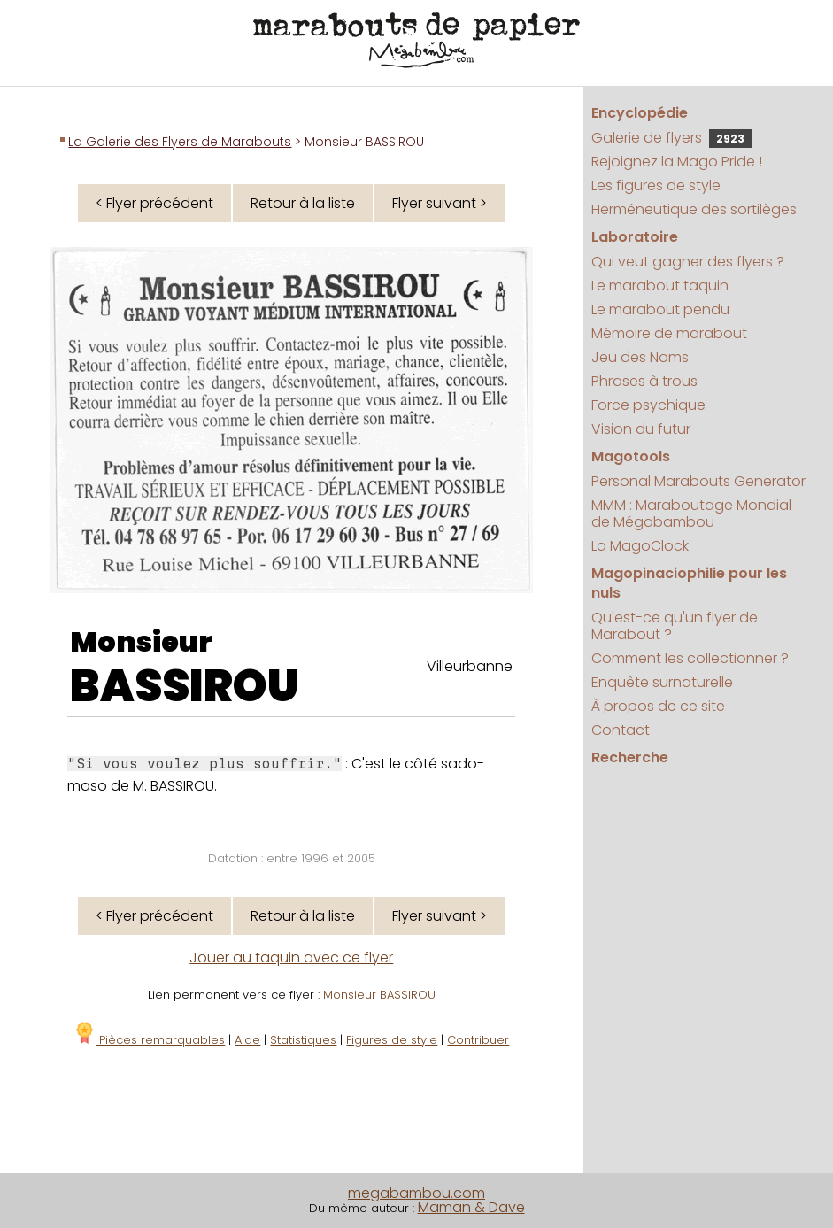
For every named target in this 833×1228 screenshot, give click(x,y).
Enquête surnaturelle (662, 682)
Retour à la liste (303, 203)
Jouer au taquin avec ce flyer (291, 957)
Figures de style (391, 1039)
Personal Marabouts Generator (698, 481)
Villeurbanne (470, 666)
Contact (620, 730)
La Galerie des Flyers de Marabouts (179, 142)
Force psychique (648, 405)
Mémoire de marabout (669, 333)
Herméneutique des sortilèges (694, 209)
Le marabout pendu (660, 309)
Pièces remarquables (149, 1039)
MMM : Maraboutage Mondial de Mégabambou (691, 513)
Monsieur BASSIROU (379, 994)
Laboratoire (634, 237)
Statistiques (303, 1039)
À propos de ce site (658, 706)
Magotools (630, 456)
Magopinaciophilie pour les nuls (689, 583)
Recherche (629, 757)
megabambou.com (416, 1193)
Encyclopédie (639, 113)
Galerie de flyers (671, 137)
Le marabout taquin (660, 285)
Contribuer (478, 1039)
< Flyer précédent (154, 203)
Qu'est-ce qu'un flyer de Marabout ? (674, 626)
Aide (247, 1039)
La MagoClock (640, 546)
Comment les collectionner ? (690, 658)
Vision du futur (640, 429)
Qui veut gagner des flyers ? (687, 261)
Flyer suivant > (439, 203)
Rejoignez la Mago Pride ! (676, 161)
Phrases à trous (644, 381)
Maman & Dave (471, 1207)
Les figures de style (656, 185)
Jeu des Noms (640, 357)
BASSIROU (184, 686)
